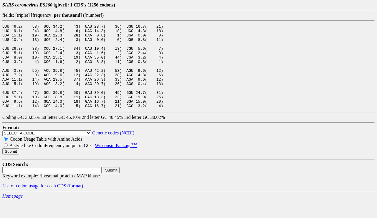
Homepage (12, 212)
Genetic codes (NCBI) (113, 149)
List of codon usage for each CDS (34, 202)
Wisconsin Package (116, 162)
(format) (75, 202)
